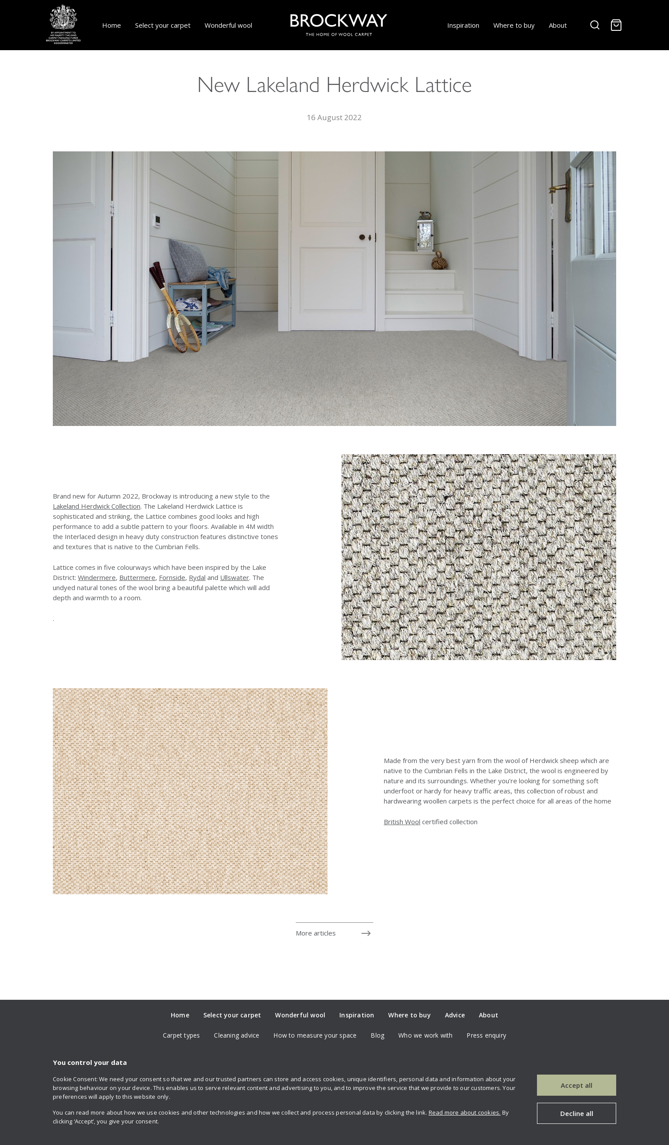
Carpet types (181, 1035)
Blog (377, 1035)
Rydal (197, 577)
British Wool (402, 821)
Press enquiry (486, 1035)
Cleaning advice (236, 1035)
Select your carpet (163, 25)
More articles (316, 932)
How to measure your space (315, 1035)
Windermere (97, 577)
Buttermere (137, 577)
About (558, 25)
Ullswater (234, 577)
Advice (455, 1015)
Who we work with (425, 1035)
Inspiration (463, 25)
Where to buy (514, 25)
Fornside (172, 577)
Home (111, 25)
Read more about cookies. (465, 1112)
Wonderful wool (228, 25)
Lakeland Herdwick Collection (96, 506)
